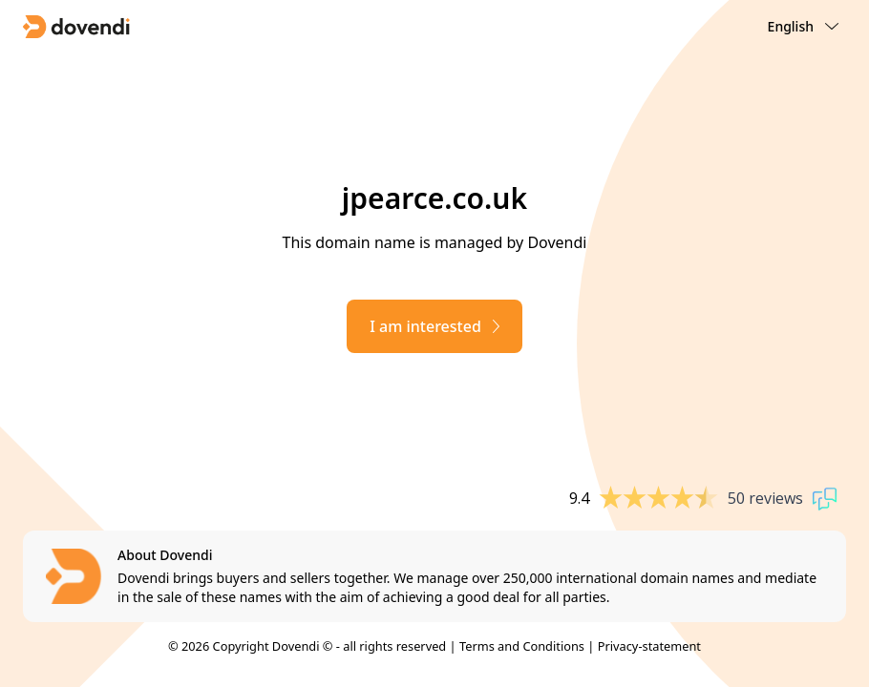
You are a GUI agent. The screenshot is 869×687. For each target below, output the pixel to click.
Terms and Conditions (521, 646)
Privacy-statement (649, 646)
